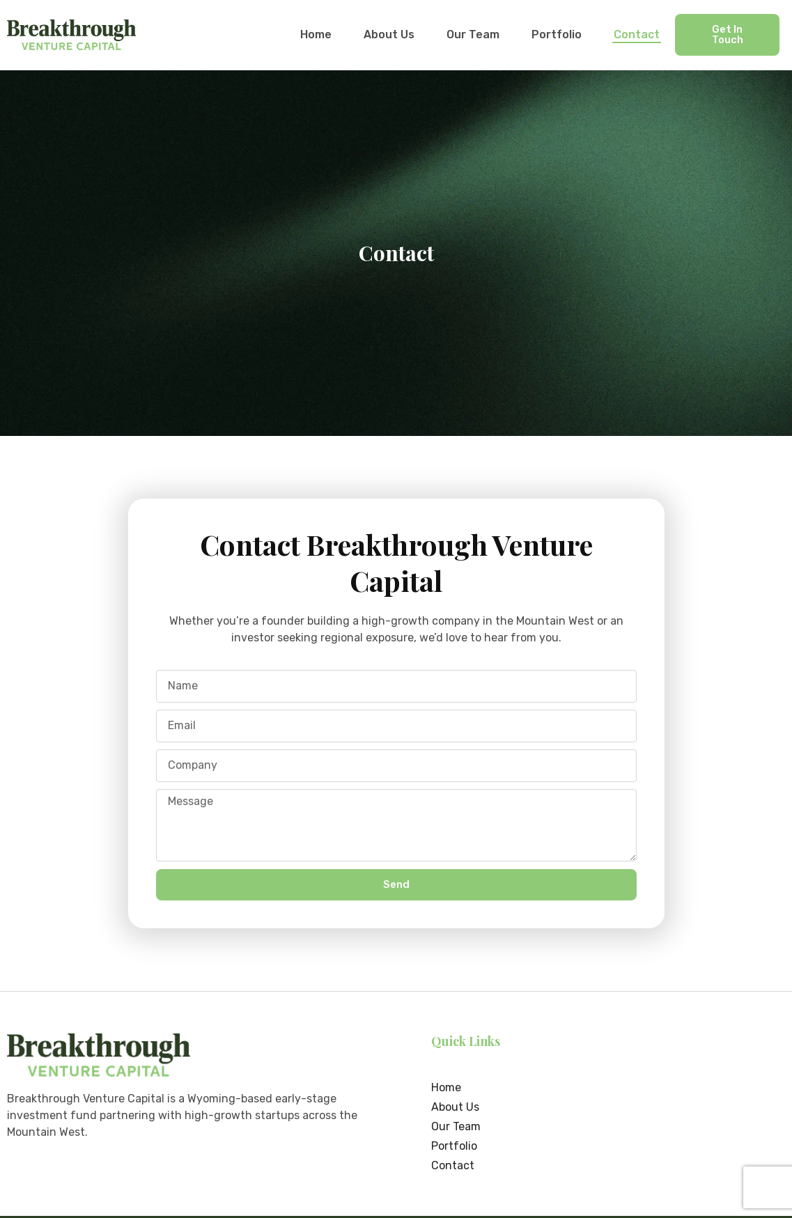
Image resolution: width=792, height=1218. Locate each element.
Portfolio (556, 34)
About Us (389, 34)
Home (316, 34)
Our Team (473, 34)
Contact (637, 34)
